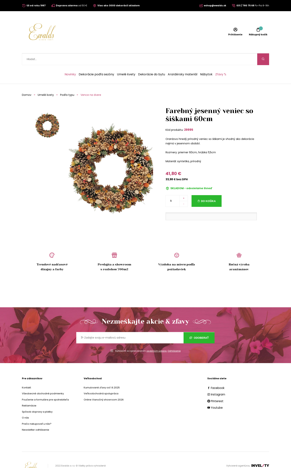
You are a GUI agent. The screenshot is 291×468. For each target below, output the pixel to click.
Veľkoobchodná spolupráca (101, 382)
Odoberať (199, 325)
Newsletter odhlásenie (35, 418)
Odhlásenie (174, 339)
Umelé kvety (126, 62)
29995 (188, 118)
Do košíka (208, 189)
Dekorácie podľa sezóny (96, 62)
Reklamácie (29, 394)
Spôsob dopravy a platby (37, 400)
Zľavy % (220, 62)
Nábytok (206, 62)
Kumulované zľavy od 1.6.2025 (102, 376)
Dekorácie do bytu (151, 62)
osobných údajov (156, 339)
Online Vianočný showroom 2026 (104, 388)
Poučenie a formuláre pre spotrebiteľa (45, 388)
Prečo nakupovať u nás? (36, 412)
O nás (25, 406)
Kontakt (26, 376)
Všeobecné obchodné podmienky (43, 382)
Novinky (70, 62)
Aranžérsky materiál (182, 62)
